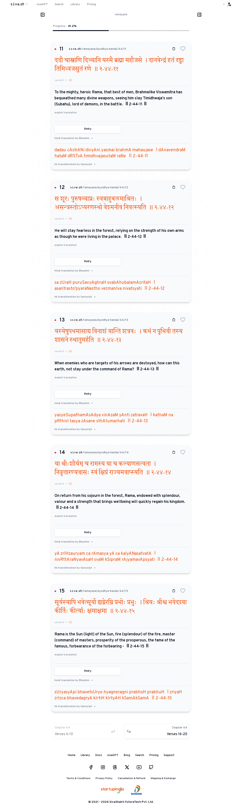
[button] (183, 49)
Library (85, 755)
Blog (127, 755)
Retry (88, 129)
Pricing (153, 755)
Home (71, 755)
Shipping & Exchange (163, 778)
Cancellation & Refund (131, 778)
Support (169, 755)
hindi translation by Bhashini (73, 138)
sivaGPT (112, 755)
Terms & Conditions (78, 778)
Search (139, 755)
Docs (98, 755)
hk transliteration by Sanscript (75, 164)
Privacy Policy (104, 778)
